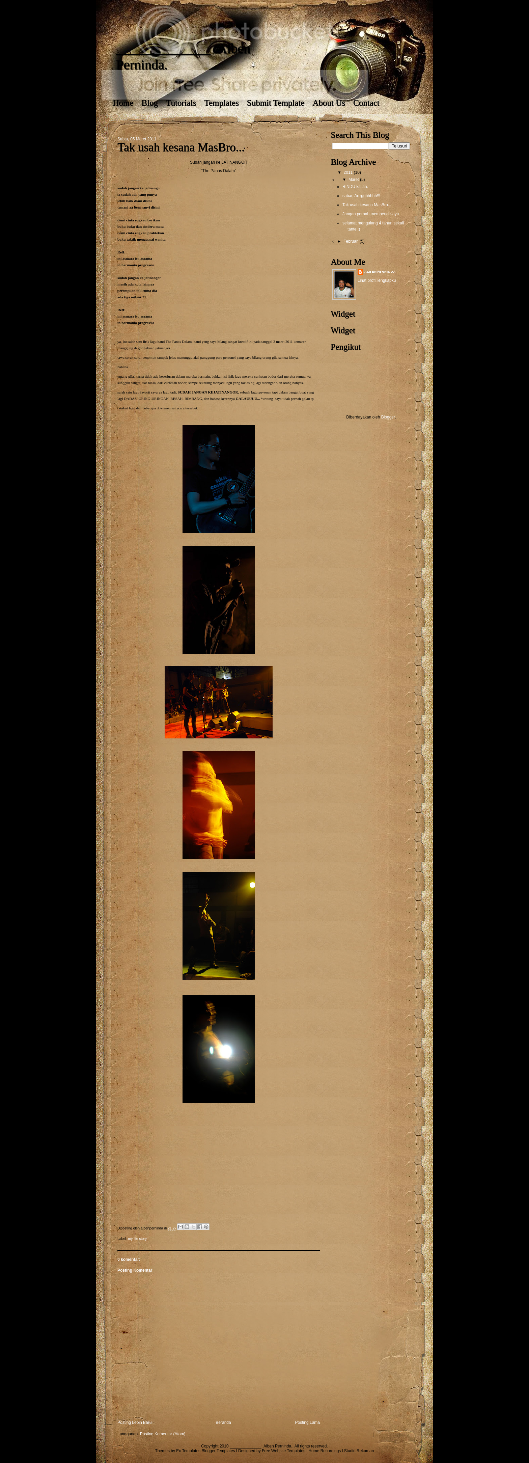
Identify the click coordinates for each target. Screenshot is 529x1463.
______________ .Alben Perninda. (261, 1446)
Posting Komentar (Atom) (163, 1434)
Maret (354, 179)
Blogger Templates (218, 1450)
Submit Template (276, 102)
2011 (349, 172)
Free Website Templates (283, 1450)
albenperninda (380, 271)
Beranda (223, 1422)
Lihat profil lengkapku (377, 280)
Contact (366, 102)
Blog (149, 102)
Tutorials (181, 102)
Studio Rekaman (359, 1450)
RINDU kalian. (355, 186)
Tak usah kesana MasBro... (366, 204)
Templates (221, 102)
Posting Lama (307, 1422)
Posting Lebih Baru (134, 1422)
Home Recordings (324, 1450)
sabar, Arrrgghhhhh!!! (361, 195)
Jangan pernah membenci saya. (371, 214)
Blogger (388, 417)
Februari (351, 241)
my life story (137, 1239)
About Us (328, 102)
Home (123, 102)
